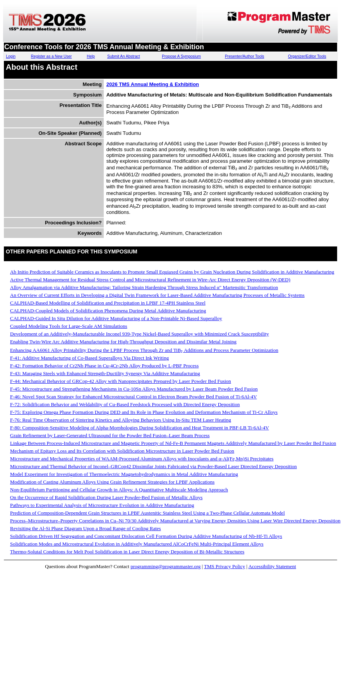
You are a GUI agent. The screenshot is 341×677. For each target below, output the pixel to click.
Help (91, 56)
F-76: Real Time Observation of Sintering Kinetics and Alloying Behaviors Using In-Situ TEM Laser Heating (120, 420)
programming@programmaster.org (165, 566)
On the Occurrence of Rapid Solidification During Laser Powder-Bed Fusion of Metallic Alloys (106, 497)
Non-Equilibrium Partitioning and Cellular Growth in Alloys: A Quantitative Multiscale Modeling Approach (119, 490)
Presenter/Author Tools (244, 56)
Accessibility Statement (272, 566)
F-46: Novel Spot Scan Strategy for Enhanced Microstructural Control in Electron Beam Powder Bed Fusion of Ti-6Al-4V (133, 397)
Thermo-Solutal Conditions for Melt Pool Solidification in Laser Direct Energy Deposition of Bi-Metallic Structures (127, 552)
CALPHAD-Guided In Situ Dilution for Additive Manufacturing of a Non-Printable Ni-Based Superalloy (116, 318)
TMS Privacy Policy (224, 566)
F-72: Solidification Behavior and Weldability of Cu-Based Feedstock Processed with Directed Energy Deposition (125, 404)
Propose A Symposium (181, 56)
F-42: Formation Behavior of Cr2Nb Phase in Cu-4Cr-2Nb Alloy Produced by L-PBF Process (104, 366)
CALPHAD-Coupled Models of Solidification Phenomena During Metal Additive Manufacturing (108, 311)
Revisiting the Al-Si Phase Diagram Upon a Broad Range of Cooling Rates (85, 528)
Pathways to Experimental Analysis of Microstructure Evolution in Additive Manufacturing (102, 505)
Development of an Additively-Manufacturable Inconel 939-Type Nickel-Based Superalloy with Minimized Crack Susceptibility (139, 334)
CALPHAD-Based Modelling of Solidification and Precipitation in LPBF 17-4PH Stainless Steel (108, 303)
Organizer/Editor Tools (307, 56)
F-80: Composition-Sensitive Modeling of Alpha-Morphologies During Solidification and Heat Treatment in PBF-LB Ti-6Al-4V (139, 428)
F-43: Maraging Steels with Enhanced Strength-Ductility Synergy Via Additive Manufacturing (105, 373)
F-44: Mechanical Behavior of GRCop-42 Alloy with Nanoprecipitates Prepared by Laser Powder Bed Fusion (120, 381)
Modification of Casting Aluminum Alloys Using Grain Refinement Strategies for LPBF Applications (112, 482)
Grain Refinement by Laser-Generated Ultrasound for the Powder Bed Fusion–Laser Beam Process (110, 435)
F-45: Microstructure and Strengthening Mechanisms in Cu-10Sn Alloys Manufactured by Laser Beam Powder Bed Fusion (134, 389)
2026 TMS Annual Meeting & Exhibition (152, 84)
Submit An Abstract (123, 56)
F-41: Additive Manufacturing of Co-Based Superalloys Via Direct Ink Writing (89, 358)
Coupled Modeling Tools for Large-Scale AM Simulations (68, 326)
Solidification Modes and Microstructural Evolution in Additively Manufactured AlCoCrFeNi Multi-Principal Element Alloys (137, 544)
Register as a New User (51, 56)
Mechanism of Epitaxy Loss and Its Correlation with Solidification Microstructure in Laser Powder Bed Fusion (122, 451)
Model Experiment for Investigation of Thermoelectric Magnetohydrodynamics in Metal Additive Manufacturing (124, 474)
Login (10, 56)
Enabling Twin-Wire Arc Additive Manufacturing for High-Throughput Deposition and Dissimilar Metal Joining (123, 342)
